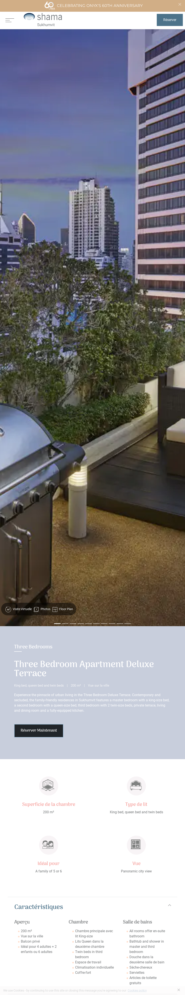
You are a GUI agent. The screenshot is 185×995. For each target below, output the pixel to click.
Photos (42, 609)
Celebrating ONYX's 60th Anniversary (93, 5)
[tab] (92, 907)
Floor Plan (62, 609)
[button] (14, 327)
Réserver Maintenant (39, 731)
